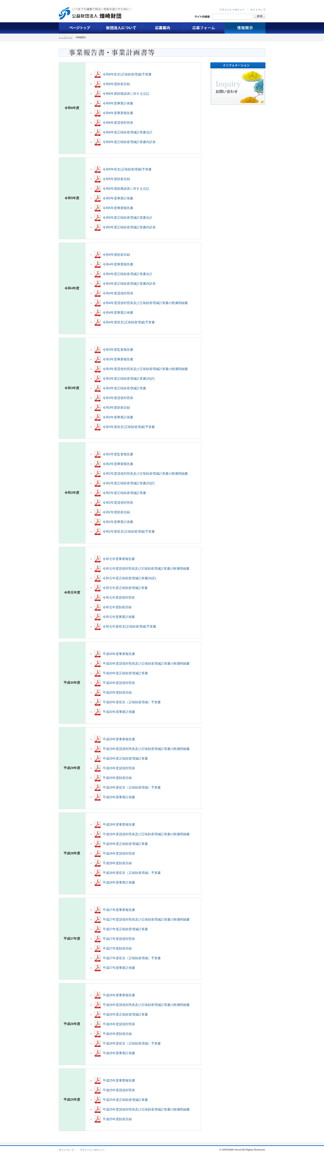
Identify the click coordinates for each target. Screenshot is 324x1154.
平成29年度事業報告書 (119, 739)
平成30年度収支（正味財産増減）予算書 (132, 702)
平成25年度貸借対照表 (119, 1090)
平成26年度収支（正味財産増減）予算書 (132, 1043)
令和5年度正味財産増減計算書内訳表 (129, 227)
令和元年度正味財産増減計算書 (125, 588)
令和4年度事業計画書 (118, 312)
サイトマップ (257, 9)
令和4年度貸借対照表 (118, 293)
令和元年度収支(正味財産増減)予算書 (129, 626)
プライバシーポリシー (232, 9)
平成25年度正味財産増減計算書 (125, 1100)
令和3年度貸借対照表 (118, 398)
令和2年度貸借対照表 (118, 502)
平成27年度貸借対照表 (119, 939)
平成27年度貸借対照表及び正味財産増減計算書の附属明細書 (146, 919)
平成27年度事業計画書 (119, 968)
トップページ (66, 37)
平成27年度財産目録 (117, 948)
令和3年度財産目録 (116, 407)
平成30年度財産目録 (117, 692)
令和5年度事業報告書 (118, 208)
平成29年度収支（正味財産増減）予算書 (132, 787)
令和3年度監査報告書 (118, 349)
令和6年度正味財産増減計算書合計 (128, 132)
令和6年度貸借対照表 (118, 122)
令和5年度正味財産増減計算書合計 (128, 217)
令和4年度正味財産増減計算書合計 (128, 274)
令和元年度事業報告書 (119, 559)
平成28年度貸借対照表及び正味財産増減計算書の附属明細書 (146, 834)
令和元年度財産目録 (117, 607)
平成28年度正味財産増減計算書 (125, 844)
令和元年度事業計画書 (119, 617)
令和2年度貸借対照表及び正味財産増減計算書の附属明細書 (145, 473)
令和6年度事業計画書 (118, 103)
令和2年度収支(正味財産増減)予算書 (129, 531)
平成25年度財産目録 (117, 1119)
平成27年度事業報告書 (119, 910)
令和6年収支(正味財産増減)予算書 (127, 74)
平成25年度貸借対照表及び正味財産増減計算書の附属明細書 (146, 1109)
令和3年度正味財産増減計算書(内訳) (129, 378)
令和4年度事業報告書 (118, 264)
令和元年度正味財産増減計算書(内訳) (129, 578)
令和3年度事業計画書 (118, 417)
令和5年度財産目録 (116, 179)
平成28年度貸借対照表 (119, 853)
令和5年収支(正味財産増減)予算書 (127, 169)
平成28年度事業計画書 (119, 882)
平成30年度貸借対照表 (119, 683)
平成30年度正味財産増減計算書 (125, 673)
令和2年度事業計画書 (118, 522)
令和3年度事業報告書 (118, 359)
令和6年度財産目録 (116, 84)
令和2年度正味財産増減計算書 (124, 493)
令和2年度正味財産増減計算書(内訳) (129, 483)
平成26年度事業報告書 (119, 995)
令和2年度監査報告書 (118, 454)
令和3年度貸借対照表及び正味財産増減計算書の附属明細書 (145, 369)
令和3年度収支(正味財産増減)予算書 (129, 427)
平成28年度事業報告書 (119, 824)
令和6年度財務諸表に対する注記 (126, 93)
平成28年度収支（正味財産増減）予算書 (132, 873)
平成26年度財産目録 (117, 1034)
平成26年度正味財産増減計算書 (125, 1014)
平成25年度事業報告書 (119, 1080)
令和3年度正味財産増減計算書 (124, 388)
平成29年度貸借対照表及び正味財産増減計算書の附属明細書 (146, 749)
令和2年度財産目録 (116, 512)
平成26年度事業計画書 (119, 1053)
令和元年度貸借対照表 (119, 597)
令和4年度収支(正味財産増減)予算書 (129, 322)
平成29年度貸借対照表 (119, 768)
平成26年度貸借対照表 (119, 1024)
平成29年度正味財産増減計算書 (125, 758)
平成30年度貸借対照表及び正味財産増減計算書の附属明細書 (146, 663)
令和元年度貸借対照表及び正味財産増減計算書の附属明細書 (146, 568)
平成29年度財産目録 (117, 778)
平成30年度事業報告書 (119, 654)
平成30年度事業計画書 (119, 712)
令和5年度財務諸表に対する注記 (126, 188)
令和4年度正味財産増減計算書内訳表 (129, 283)
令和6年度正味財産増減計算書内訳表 (129, 142)
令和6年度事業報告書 (118, 113)
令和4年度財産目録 (116, 254)
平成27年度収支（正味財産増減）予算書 (132, 958)
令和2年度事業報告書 (118, 464)
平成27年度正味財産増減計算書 (125, 929)
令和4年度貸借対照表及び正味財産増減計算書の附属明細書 (145, 303)
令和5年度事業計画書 (118, 198)
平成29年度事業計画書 (119, 797)
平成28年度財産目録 (117, 863)
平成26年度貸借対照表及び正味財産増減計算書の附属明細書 (146, 1005)
